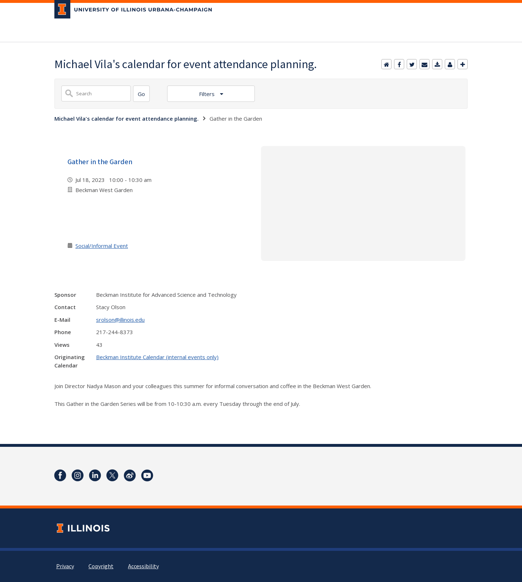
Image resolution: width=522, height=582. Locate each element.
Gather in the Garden (99, 162)
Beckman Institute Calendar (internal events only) (157, 357)
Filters (207, 93)
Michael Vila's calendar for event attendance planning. (126, 118)
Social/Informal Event (101, 245)
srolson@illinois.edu (120, 319)
